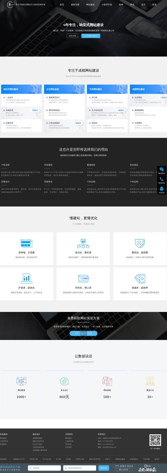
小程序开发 (107, 4)
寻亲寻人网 (34, 459)
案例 (121, 4)
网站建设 (90, 4)
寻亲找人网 (80, 459)
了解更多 (35, 110)
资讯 (132, 4)
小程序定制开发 (38, 447)
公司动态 (68, 447)
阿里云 (107, 459)
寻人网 (58, 459)
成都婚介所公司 (19, 459)
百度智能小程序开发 (40, 450)
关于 (143, 4)
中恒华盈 (146, 459)
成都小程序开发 (38, 441)
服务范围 (75, 4)
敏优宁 (157, 459)
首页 (62, 4)
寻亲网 (68, 459)
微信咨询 (161, 173)
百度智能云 (134, 459)
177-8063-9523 (91, 36)
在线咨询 (72, 36)
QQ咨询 (161, 193)
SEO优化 (68, 444)
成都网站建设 (37, 438)
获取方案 (104, 468)
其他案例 (3, 444)
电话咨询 (161, 183)
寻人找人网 (47, 459)
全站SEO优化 (37, 444)
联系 (154, 4)
